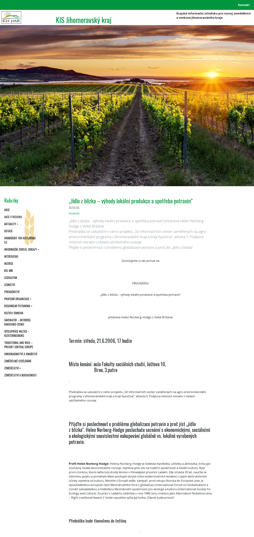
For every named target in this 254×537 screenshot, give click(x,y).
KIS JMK (8, 270)
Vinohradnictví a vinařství (20, 354)
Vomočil (74, 213)
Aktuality (10, 224)
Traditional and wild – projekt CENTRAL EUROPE (18, 345)
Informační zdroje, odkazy (20, 249)
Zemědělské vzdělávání (17, 361)
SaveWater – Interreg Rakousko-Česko (17, 322)
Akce (7, 210)
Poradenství (11, 292)
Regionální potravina (17, 306)
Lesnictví (9, 285)
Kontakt (244, 5)
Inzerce (8, 263)
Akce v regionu (13, 217)
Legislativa (10, 278)
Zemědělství (11, 368)
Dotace (8, 231)
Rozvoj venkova (13, 313)
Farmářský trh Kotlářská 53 (20, 240)
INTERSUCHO (11, 256)
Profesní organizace (16, 299)
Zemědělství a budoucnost (20, 375)
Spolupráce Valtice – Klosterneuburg (16, 333)
